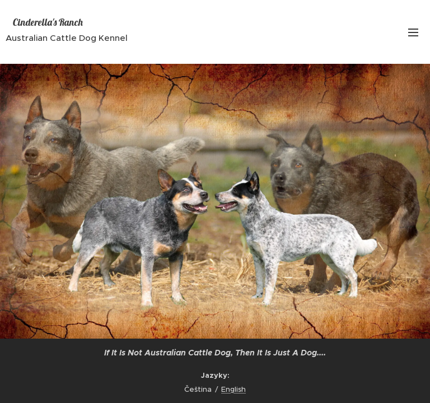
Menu (413, 32)
